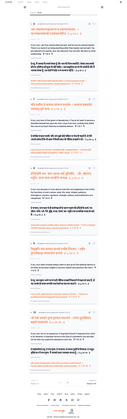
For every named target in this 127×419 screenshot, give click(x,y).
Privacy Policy (55, 405)
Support (87, 394)
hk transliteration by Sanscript (41, 88)
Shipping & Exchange (84, 405)
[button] (94, 24)
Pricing (79, 394)
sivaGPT (59, 394)
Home (39, 394)
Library (46, 394)
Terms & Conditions (42, 405)
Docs (52, 394)
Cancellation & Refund (68, 405)
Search (72, 394)
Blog (66, 394)
